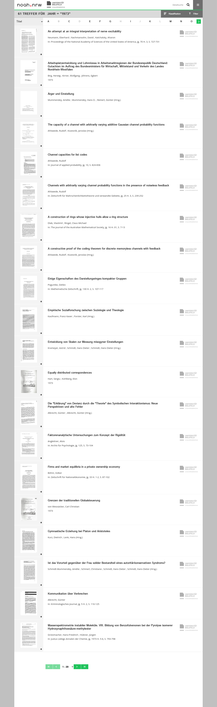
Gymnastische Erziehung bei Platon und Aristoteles (79, 531)
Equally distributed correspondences (70, 373)
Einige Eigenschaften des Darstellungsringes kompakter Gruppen (87, 279)
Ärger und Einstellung (61, 94)
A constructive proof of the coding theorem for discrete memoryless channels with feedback (104, 249)
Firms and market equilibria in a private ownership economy (84, 467)
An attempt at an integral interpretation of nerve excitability (84, 31)
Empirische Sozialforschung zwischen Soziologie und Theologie (86, 310)
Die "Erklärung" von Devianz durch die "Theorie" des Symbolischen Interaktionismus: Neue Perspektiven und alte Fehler (103, 405)
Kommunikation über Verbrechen (68, 594)
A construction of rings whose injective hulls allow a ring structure (88, 217)
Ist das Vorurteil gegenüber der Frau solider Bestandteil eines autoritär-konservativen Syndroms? (106, 563)
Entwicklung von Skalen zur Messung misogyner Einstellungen (85, 342)
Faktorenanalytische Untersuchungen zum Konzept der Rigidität (86, 435)
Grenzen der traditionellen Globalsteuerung (74, 500)
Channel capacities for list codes (67, 155)
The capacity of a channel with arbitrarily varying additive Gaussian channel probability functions (106, 125)
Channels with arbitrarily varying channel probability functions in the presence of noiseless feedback (108, 185)
